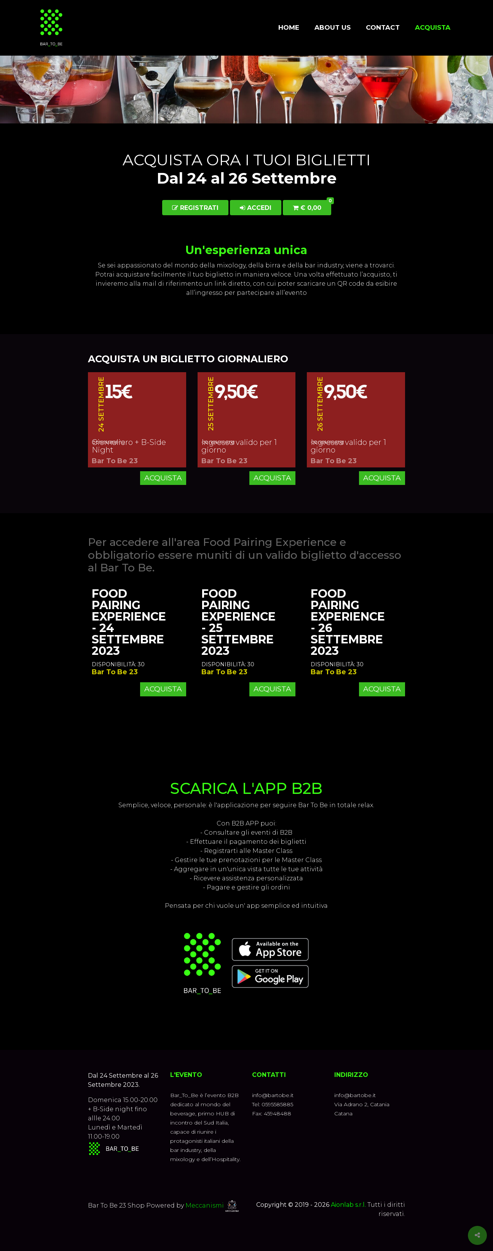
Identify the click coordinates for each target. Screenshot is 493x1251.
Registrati (195, 207)
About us (332, 27)
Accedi (255, 207)
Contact (383, 27)
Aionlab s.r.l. (348, 1204)
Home (288, 27)
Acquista (432, 27)
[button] (246, 347)
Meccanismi (204, 1205)
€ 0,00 (312, 205)
